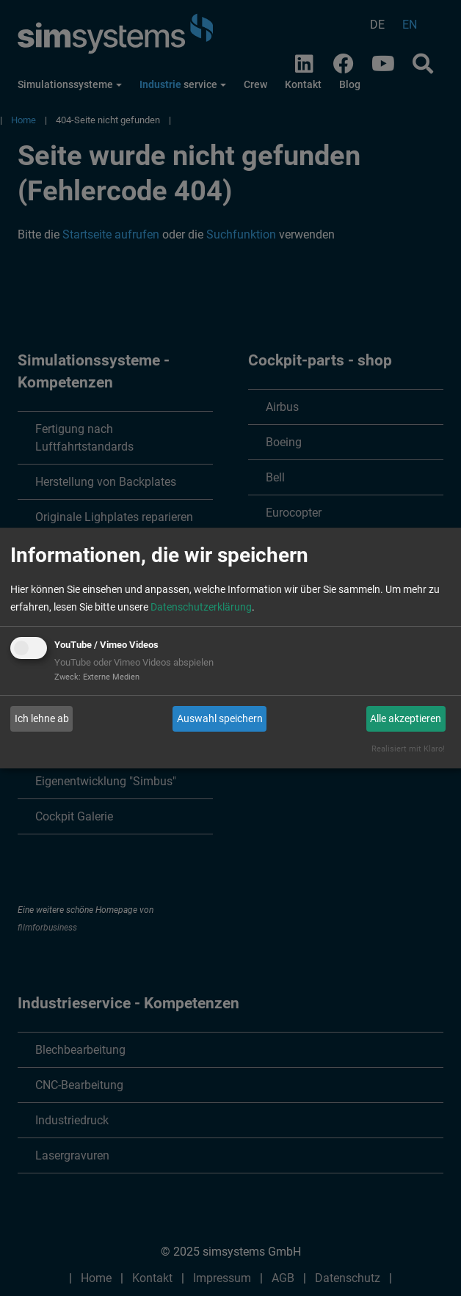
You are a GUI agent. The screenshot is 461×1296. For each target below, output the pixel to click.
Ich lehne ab (42, 718)
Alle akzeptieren (405, 718)
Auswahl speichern (220, 718)
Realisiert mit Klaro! (408, 749)
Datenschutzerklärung (201, 607)
